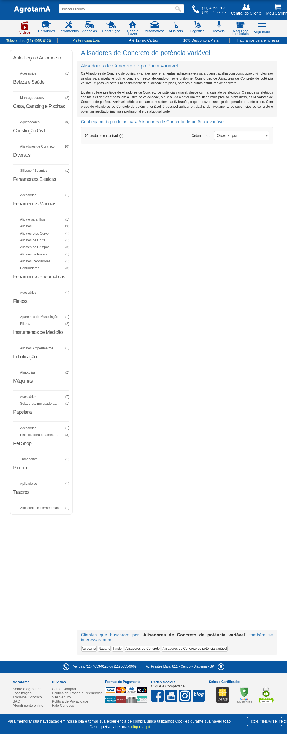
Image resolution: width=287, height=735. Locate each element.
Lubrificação (25, 357)
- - (185, 666)
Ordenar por (201, 136)
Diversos (21, 155)
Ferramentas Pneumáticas (39, 276)
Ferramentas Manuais (34, 203)
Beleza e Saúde (28, 82)
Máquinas (23, 381)
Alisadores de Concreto (142, 648)
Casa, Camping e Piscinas (39, 106)
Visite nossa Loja (86, 40)
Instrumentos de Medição (38, 332)
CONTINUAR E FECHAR (266, 721)
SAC (16, 701)
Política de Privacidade (70, 701)
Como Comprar (64, 689)
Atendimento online (28, 705)
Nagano (104, 648)
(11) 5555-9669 (214, 12)
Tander (118, 648)
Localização (22, 693)
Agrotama (89, 648)
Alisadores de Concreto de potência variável (194, 648)
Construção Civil (29, 131)
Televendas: (28, 41)
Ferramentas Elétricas (34, 179)
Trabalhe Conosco (27, 697)
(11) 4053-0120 (214, 8)
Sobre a (27, 689)
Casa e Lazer (132, 29)
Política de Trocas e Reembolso (77, 693)
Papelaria (22, 412)
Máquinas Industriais (240, 29)
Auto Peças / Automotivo (37, 58)
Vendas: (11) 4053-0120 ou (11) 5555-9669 (100, 666)
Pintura (20, 467)
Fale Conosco (63, 705)
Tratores (21, 492)
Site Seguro (61, 697)
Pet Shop (22, 443)
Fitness (20, 301)
